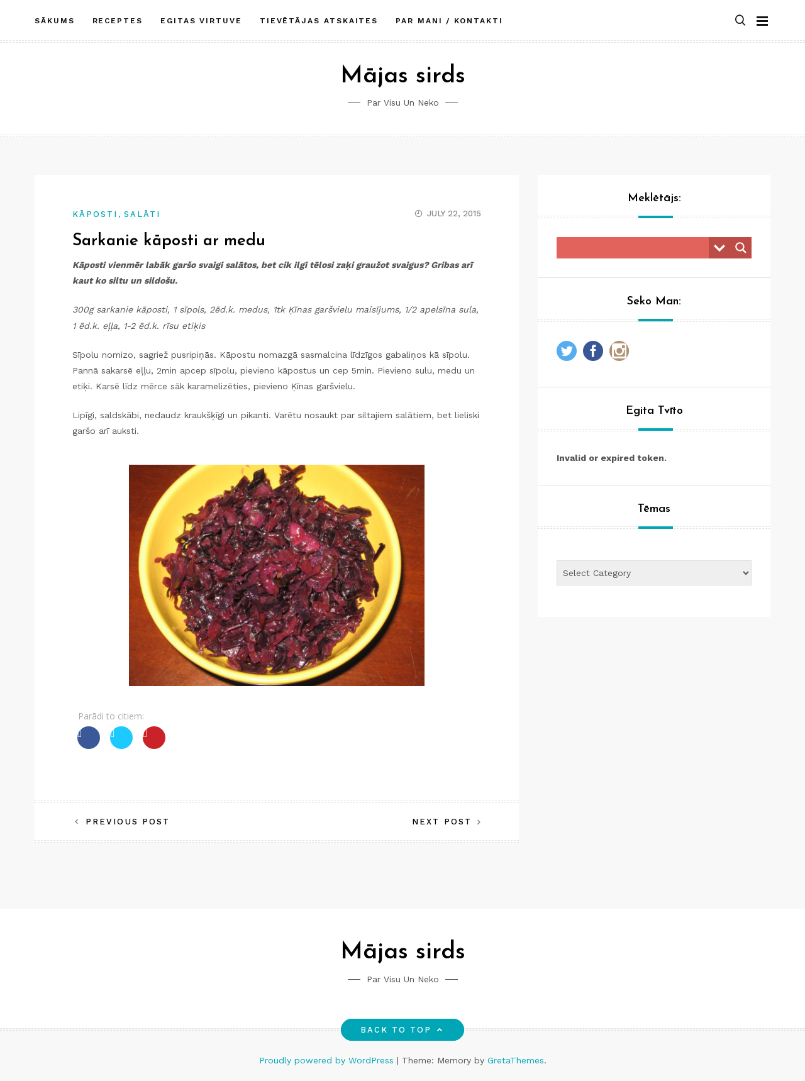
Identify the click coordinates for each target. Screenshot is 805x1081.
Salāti (142, 214)
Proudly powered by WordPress (328, 1060)
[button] (740, 21)
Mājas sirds (402, 76)
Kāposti (95, 214)
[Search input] (636, 247)
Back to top (402, 1029)
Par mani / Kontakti (449, 20)
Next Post (442, 821)
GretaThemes (515, 1060)
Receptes (117, 20)
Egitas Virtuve (201, 20)
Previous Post (128, 821)
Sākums (55, 20)
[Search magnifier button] (741, 247)
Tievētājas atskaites (319, 20)
